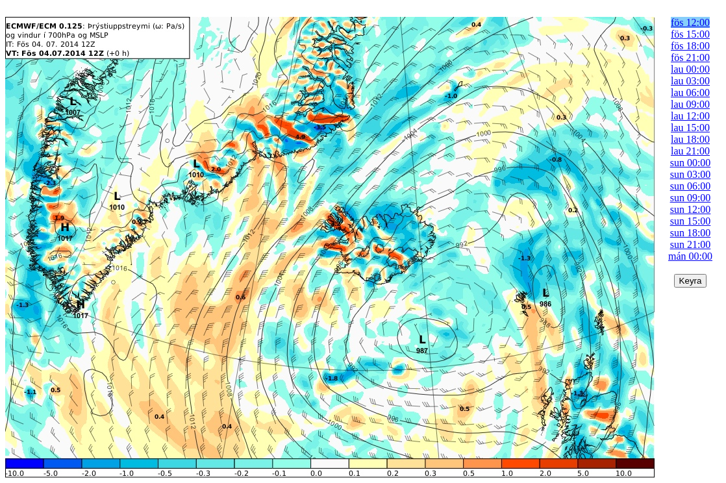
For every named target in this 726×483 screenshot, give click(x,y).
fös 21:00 (690, 57)
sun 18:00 (690, 232)
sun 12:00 (690, 209)
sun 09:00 (690, 197)
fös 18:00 (690, 45)
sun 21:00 (690, 244)
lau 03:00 (690, 80)
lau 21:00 (690, 150)
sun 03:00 (690, 174)
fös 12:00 (690, 22)
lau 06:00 (690, 92)
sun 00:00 (690, 162)
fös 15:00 (690, 34)
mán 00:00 (690, 256)
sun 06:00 (690, 186)
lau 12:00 (690, 115)
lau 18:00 (690, 139)
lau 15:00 (690, 127)
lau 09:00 (690, 104)
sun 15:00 (690, 221)
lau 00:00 (690, 69)
